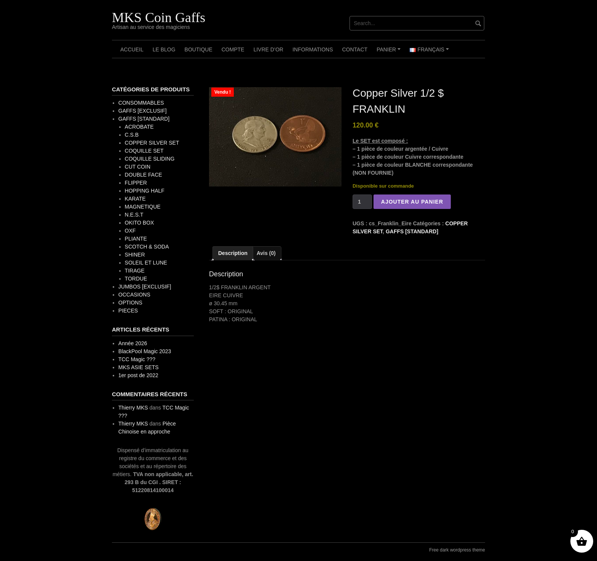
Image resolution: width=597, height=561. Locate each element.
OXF (130, 231)
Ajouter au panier (412, 202)
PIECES (128, 311)
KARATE (135, 199)
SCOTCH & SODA (147, 247)
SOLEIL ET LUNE (146, 263)
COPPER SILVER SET (152, 143)
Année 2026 (132, 343)
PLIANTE (136, 239)
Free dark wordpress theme (457, 550)
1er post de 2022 (138, 375)
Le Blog (164, 49)
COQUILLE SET (144, 151)
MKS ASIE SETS (138, 367)
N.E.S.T (134, 215)
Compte (233, 49)
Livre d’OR (269, 49)
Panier (390, 52)
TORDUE (136, 279)
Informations (312, 49)
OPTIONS (130, 303)
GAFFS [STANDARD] (412, 231)
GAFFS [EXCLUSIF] (142, 111)
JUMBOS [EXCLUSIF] (144, 287)
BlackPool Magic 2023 (144, 351)
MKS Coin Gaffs (158, 17)
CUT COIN (137, 167)
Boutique (198, 49)
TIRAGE (135, 271)
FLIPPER (136, 183)
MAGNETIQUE (143, 207)
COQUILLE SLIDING (150, 159)
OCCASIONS (134, 295)
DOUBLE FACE (143, 175)
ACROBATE (139, 127)
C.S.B (132, 135)
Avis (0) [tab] (266, 253)
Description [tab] (232, 253)
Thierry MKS (133, 408)
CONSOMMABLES (141, 103)
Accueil (132, 49)
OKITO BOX (139, 223)
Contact (355, 49)
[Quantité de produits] (362, 201)
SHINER (135, 255)
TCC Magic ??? (136, 359)
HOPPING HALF (144, 191)
